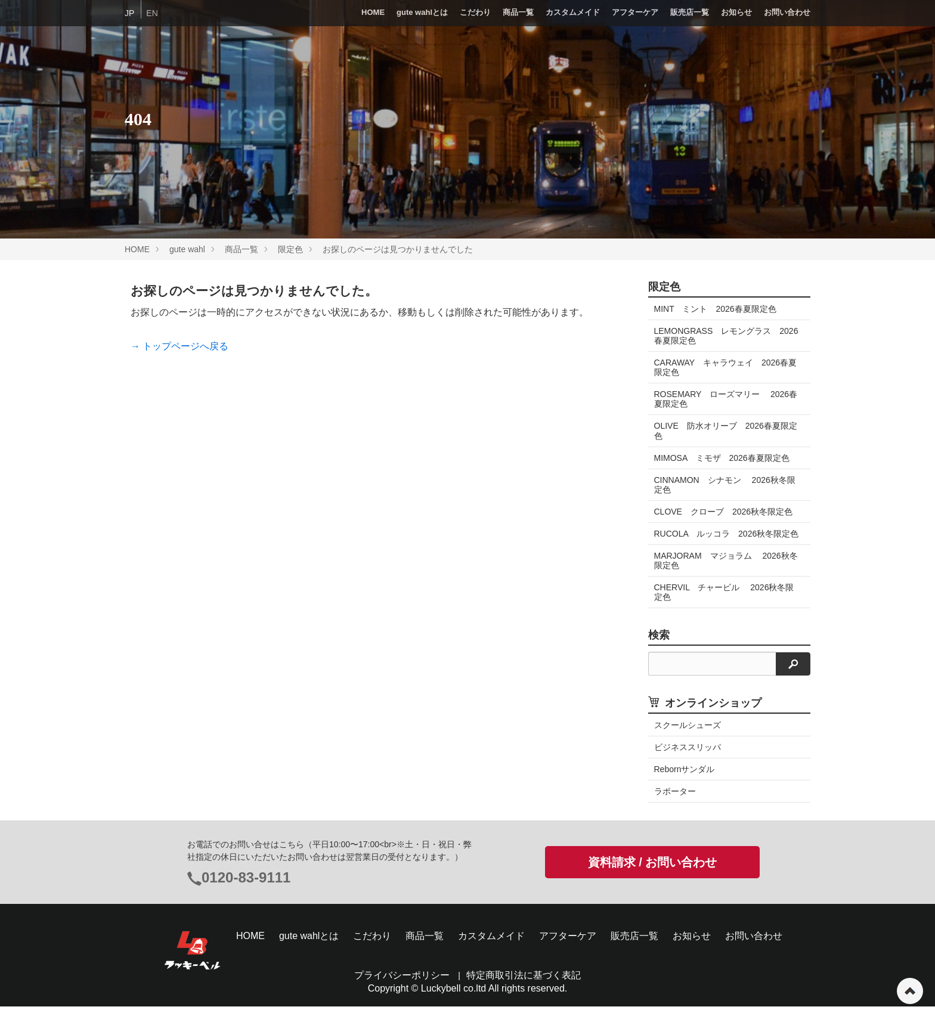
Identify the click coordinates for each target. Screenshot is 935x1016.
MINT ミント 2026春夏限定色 (715, 309)
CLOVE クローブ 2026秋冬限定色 (723, 511)
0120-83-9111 (246, 887)
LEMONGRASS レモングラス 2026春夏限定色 (726, 335)
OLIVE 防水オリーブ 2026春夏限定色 (725, 430)
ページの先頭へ (910, 991)
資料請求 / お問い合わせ (652, 871)
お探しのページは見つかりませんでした (398, 249)
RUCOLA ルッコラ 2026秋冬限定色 (722, 538)
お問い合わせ (787, 12)
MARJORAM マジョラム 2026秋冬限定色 (726, 570)
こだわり (475, 12)
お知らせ (736, 12)
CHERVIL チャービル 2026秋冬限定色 (724, 601)
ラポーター (675, 801)
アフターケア (635, 12)
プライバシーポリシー (402, 985)
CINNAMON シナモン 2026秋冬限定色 (724, 484)
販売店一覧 (689, 12)
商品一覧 (518, 12)
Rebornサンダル (684, 778)
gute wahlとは (422, 12)
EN (151, 13)
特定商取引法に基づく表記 (523, 985)
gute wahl (187, 249)
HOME (373, 12)
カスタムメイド (573, 12)
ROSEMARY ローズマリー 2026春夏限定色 (726, 398)
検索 (659, 645)
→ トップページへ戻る (179, 346)
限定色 (290, 249)
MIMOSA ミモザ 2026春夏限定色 (722, 458)
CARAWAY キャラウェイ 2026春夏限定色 (725, 367)
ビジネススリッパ (687, 756)
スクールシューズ (687, 734)
